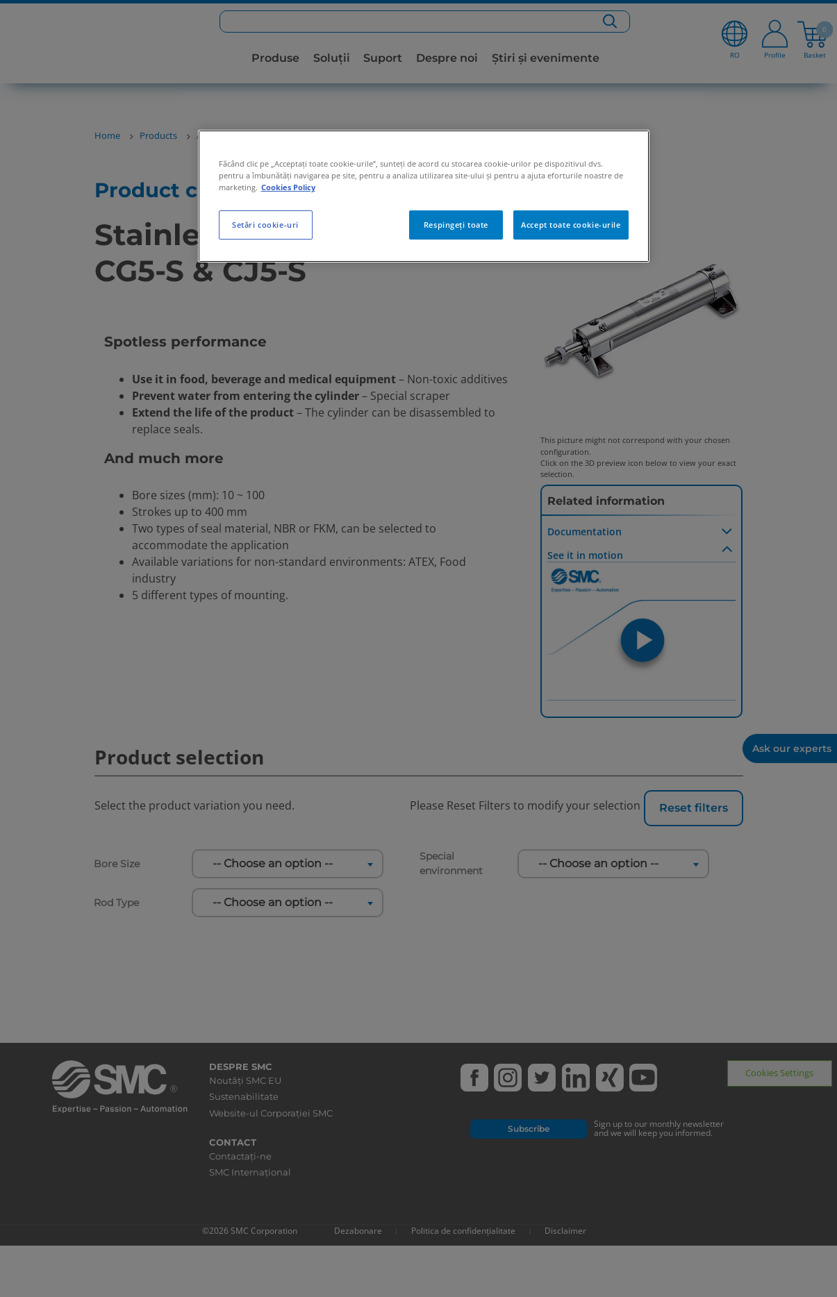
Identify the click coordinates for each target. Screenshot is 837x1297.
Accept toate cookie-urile (570, 224)
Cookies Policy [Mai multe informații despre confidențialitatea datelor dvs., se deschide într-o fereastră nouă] (288, 187)
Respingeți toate (456, 224)
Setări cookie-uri (265, 224)
